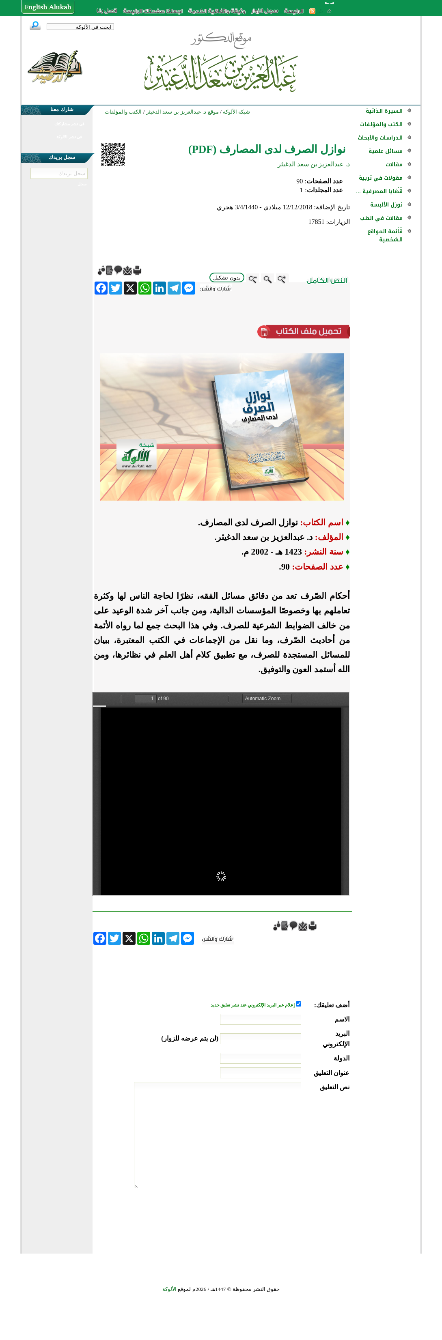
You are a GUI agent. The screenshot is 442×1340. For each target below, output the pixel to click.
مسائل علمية (386, 151)
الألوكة (169, 1289)
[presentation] (287, 1219)
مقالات (394, 164)
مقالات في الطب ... (381, 222)
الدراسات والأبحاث (380, 138)
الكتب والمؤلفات (381, 124)
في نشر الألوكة (69, 137)
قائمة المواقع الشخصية (385, 235)
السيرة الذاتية (384, 111)
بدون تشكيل (227, 278)
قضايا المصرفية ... (379, 191)
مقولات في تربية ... (381, 182)
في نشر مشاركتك (69, 124)
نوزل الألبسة (386, 205)
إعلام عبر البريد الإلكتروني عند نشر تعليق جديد (253, 1005)
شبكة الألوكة (236, 112)
